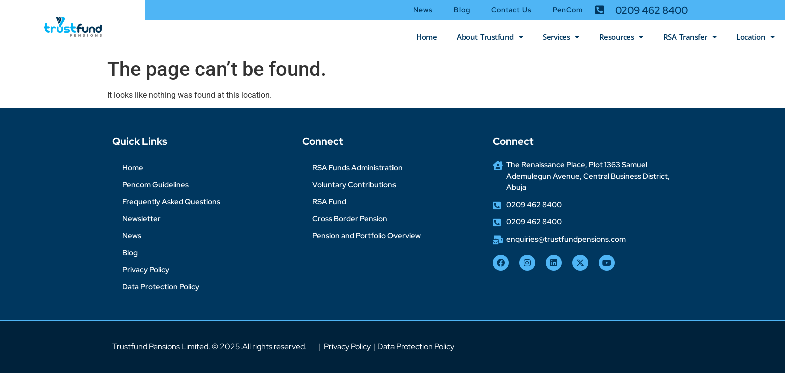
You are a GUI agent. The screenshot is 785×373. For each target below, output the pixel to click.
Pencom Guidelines (155, 185)
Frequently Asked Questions (171, 202)
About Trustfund (490, 37)
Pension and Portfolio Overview (366, 236)
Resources (621, 37)
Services (561, 37)
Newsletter (141, 219)
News (423, 9)
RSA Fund (329, 202)
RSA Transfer (690, 37)
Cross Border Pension (349, 219)
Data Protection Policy (160, 287)
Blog (462, 9)
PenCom (568, 9)
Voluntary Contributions (354, 185)
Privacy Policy (145, 270)
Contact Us (511, 9)
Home (426, 37)
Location (755, 37)
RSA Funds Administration (357, 168)
